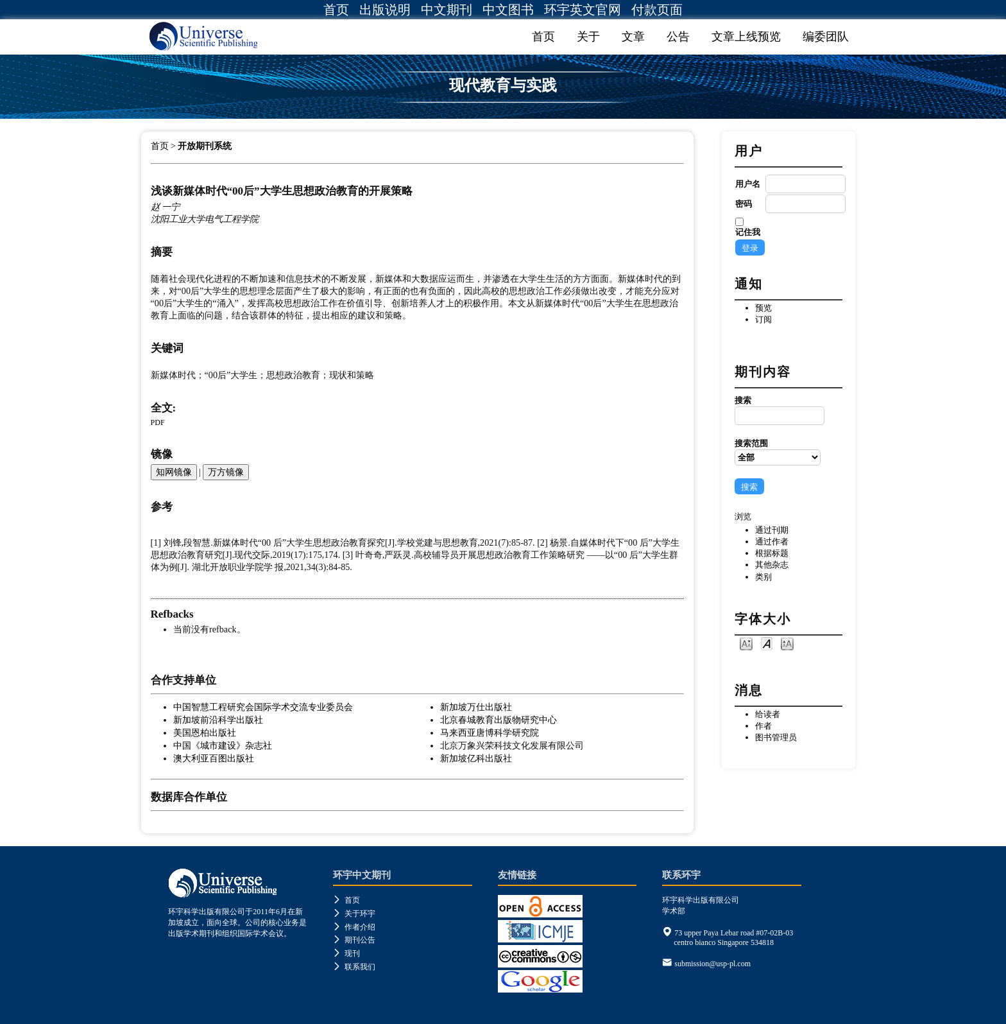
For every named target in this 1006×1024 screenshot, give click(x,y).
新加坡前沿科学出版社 (218, 720)
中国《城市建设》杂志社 (222, 745)
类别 (763, 577)
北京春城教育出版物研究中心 (498, 720)
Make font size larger (787, 643)
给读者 (767, 714)
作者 (763, 726)
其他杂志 (772, 564)
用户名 (747, 184)
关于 (588, 36)
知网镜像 (174, 472)
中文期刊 (446, 10)
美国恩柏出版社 (204, 732)
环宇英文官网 (582, 10)
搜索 (778, 410)
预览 (763, 308)
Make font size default (766, 643)
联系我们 (354, 966)
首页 (336, 10)
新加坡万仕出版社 (476, 707)
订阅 (763, 319)
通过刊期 (772, 530)
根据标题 (772, 553)
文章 (633, 36)
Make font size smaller (746, 643)
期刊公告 (354, 939)
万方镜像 (226, 472)
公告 (678, 36)
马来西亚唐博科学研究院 (489, 732)
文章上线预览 (746, 36)
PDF (158, 422)
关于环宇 (354, 913)
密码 (743, 204)
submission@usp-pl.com (712, 963)
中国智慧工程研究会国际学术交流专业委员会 (263, 707)
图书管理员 (776, 737)
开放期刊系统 (205, 146)
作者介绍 (354, 927)
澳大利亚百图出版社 (213, 758)
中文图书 (508, 10)
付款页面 (657, 10)
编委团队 (826, 36)
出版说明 (385, 10)
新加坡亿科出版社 (476, 758)
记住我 (747, 232)
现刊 (346, 953)
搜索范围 (778, 451)
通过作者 (772, 541)
